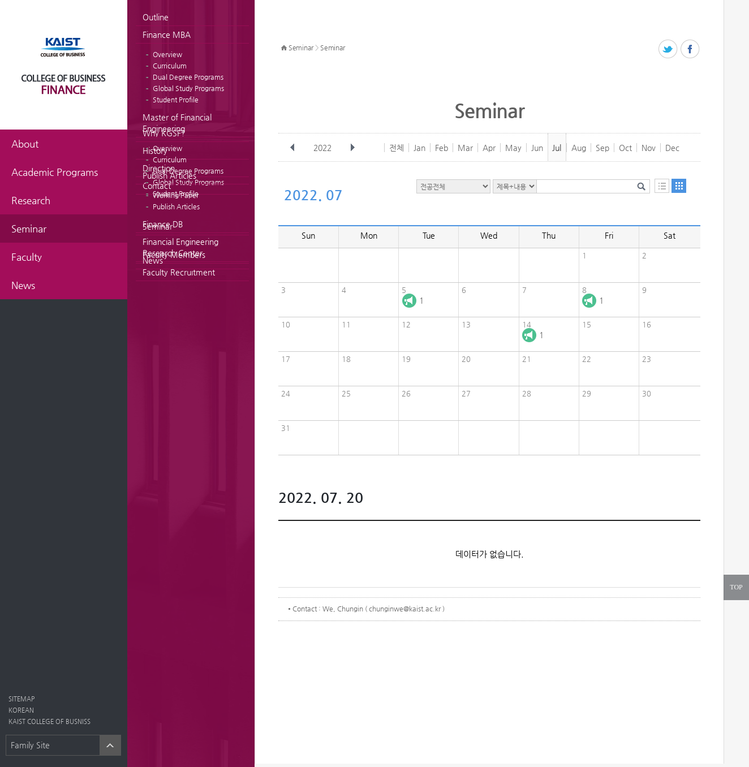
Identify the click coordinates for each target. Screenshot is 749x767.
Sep (602, 147)
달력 (678, 186)
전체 (396, 147)
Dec (672, 147)
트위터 (668, 49)
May (513, 147)
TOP (736, 587)
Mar (465, 147)
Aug (578, 147)
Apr (489, 147)
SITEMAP (21, 699)
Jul (556, 147)
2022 (323, 147)
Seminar (158, 226)
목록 (662, 186)
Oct (625, 147)
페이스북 (690, 49)
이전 (292, 147)
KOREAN (21, 710)
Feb (441, 147)
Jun (537, 147)
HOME (284, 48)
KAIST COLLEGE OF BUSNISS (49, 721)
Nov (649, 147)
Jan (419, 147)
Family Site (30, 744)
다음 (352, 147)
